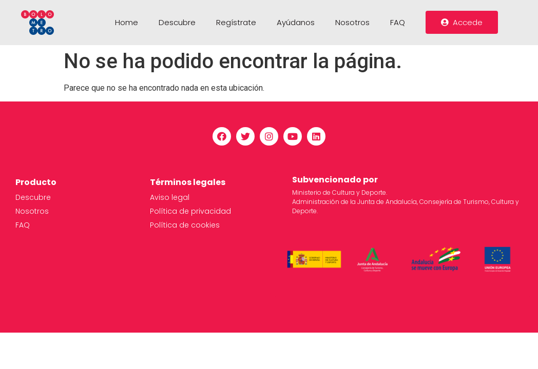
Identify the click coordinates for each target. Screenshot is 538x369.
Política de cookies (185, 225)
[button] (462, 22)
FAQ (397, 22)
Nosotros (352, 22)
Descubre (177, 22)
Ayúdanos (296, 22)
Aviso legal (169, 197)
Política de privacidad (190, 211)
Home (126, 22)
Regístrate (236, 22)
